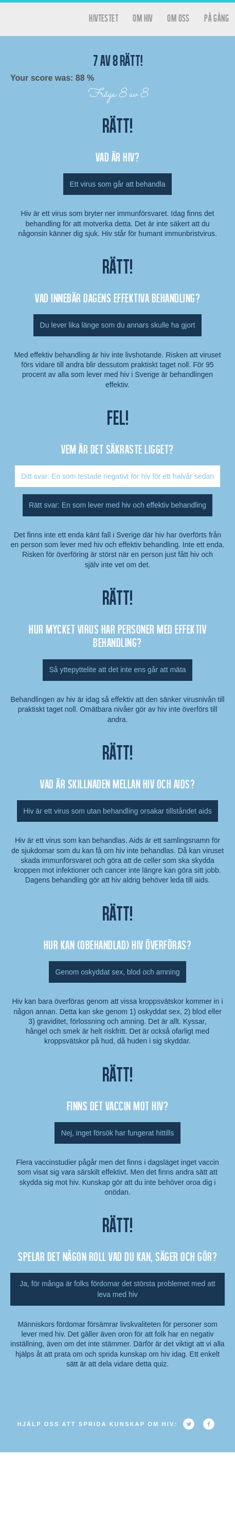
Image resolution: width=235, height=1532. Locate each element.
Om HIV (142, 17)
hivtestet (103, 17)
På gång (216, 17)
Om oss (178, 17)
